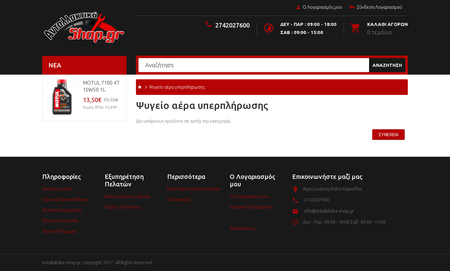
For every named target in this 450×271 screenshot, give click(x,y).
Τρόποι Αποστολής (60, 220)
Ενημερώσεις (242, 228)
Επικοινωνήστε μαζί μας (127, 196)
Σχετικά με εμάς (57, 188)
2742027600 (232, 25)
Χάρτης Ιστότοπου (123, 206)
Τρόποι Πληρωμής (59, 231)
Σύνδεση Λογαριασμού (375, 7)
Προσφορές (179, 199)
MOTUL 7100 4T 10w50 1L (101, 86)
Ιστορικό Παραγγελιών (251, 206)
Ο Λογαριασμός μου (318, 7)
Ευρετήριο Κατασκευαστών (193, 188)
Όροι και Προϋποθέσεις (65, 199)
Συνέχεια (388, 134)
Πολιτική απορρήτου (62, 210)
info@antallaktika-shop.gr (329, 211)
